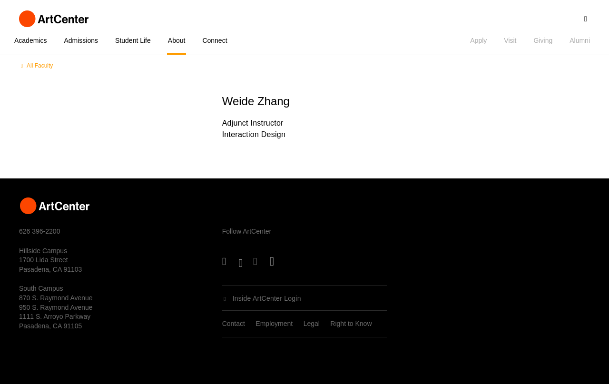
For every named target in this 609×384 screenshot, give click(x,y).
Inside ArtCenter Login (267, 298)
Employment (274, 323)
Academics (30, 40)
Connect (214, 40)
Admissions (81, 40)
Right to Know (351, 323)
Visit (510, 40)
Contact (233, 323)
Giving (543, 40)
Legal (312, 323)
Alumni (580, 40)
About (177, 40)
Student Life (133, 40)
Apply (478, 40)
